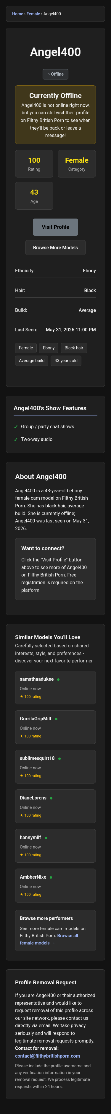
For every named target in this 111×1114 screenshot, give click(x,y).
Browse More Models (55, 247)
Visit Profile (55, 227)
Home (17, 14)
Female (33, 14)
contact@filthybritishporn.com (47, 1056)
